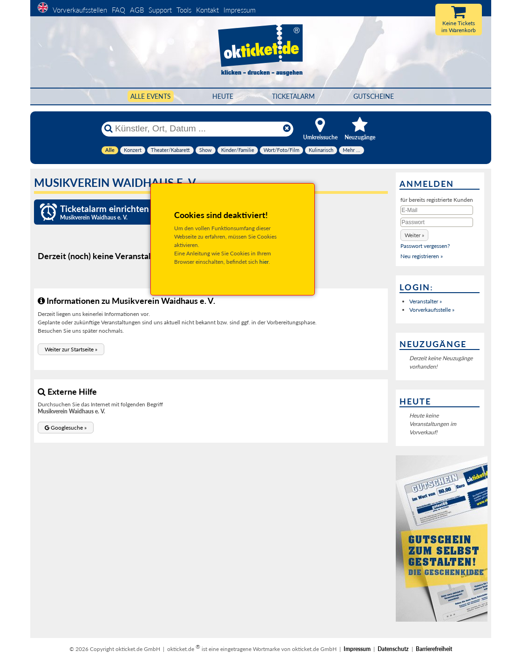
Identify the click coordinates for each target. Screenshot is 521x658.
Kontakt (207, 10)
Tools (183, 10)
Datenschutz (393, 648)
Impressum (239, 10)
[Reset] (287, 128)
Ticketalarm (293, 96)
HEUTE (222, 96)
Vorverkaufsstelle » (431, 309)
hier (264, 261)
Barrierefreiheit (434, 648)
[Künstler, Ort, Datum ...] (197, 128)
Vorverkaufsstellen (80, 10)
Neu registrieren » (421, 256)
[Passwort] (436, 222)
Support (160, 10)
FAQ (118, 10)
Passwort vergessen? (425, 245)
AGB (137, 10)
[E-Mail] (436, 210)
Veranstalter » (425, 301)
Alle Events (150, 96)
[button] (71, 349)
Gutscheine (373, 96)
